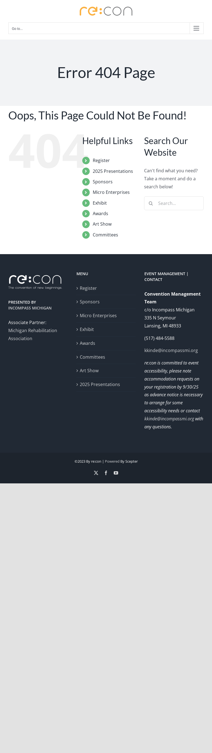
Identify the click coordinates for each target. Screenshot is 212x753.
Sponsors (103, 182)
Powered (112, 461)
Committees (105, 235)
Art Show (102, 224)
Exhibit (100, 203)
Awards (100, 213)
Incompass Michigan (30, 308)
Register (101, 160)
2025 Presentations (113, 171)
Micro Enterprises (111, 192)
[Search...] (174, 203)
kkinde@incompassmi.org (171, 350)
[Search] (151, 203)
